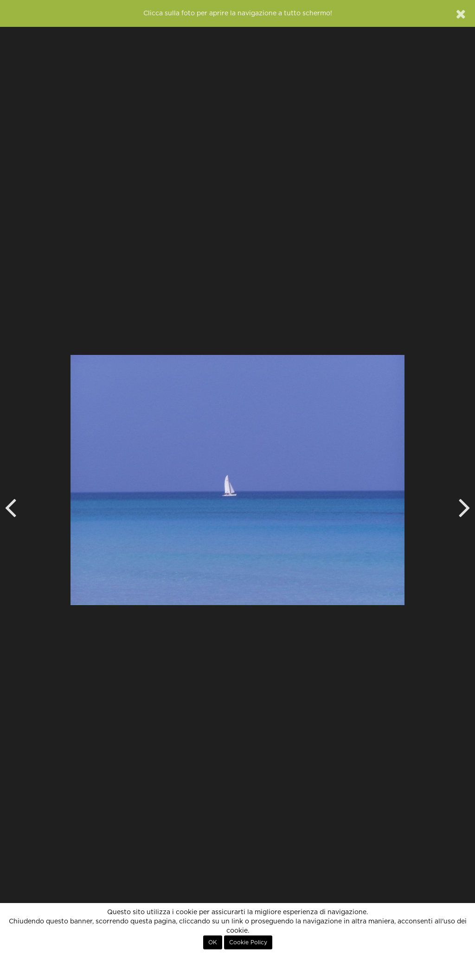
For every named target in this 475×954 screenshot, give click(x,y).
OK (212, 942)
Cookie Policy (248, 942)
